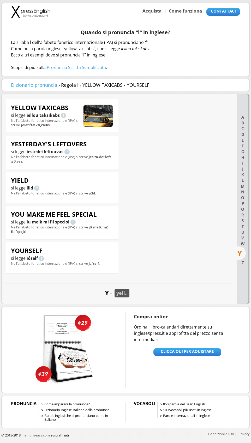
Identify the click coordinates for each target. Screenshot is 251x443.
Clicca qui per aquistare (187, 351)
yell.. (122, 293)
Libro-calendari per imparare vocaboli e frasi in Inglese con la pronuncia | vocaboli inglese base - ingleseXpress (30, 12)
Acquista (152, 11)
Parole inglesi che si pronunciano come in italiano (76, 417)
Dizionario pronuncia (34, 85)
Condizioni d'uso (221, 434)
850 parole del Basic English (184, 404)
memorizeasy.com (35, 435)
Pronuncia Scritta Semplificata (76, 67)
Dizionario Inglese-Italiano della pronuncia (76, 409)
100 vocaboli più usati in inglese (187, 409)
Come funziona (185, 11)
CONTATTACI (223, 11)
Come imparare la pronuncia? (67, 404)
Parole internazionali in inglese (186, 415)
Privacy (244, 434)
